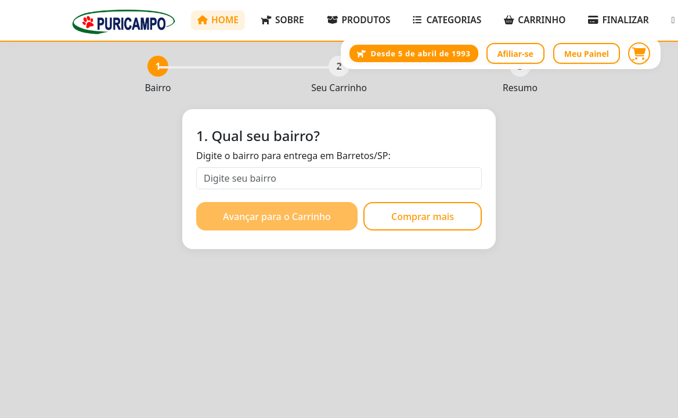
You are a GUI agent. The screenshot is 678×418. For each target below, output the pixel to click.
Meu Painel (586, 53)
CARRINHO (534, 19)
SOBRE (282, 19)
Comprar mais (422, 216)
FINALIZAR (618, 19)
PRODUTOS (359, 19)
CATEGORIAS (447, 19)
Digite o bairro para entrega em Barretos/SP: (293, 155)
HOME (218, 19)
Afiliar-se (515, 53)
